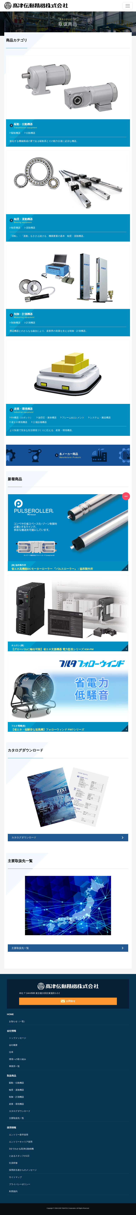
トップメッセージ (17, 1038)
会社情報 (11, 1031)
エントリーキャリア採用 (20, 1142)
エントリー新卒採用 (18, 1134)
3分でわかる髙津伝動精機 (21, 1149)
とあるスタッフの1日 (19, 1156)
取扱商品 (11, 1075)
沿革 (11, 1052)
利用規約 (13, 1191)
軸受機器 (15, 227)
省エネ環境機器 (19, 422)
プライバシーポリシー (19, 1184)
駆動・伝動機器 (16, 1083)
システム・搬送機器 (100, 417)
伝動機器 (30, 133)
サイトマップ (15, 1177)
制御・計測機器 (16, 1097)
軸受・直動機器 (16, 1090)
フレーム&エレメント (73, 417)
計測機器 (30, 322)
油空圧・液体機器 (47, 417)
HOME (10, 1014)
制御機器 (15, 322)
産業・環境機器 (16, 1104)
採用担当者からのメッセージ (23, 1170)
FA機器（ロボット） (21, 417)
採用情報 (11, 1127)
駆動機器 (15, 133)
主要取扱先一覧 (20, 948)
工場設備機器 (40, 422)
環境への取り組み (17, 1059)
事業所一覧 (14, 1066)
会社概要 (13, 1045)
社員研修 (13, 1163)
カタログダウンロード (24, 837)
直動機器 (30, 227)
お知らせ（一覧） (17, 1021)
